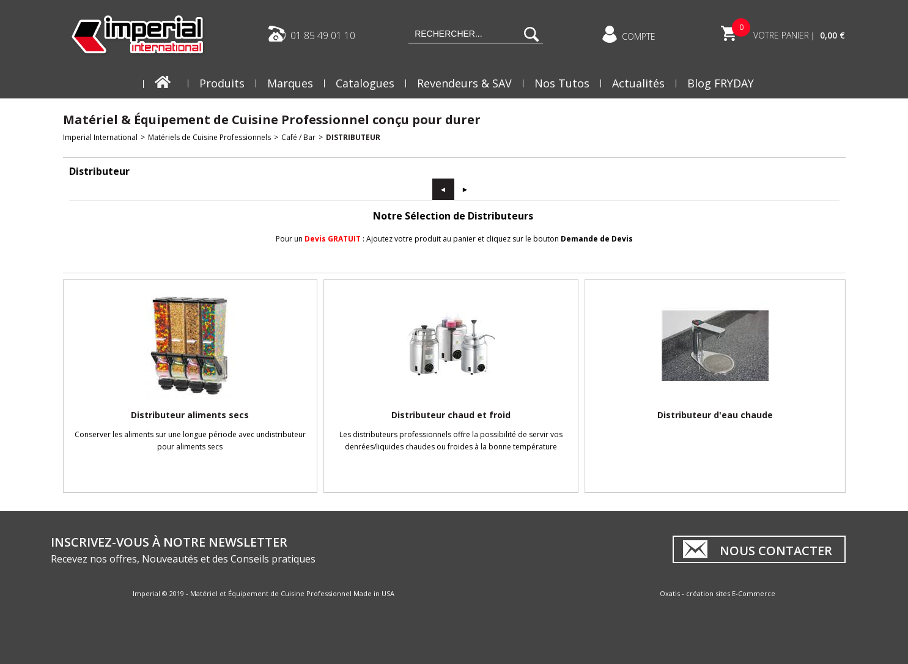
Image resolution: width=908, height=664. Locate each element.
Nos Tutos (561, 83)
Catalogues (365, 83)
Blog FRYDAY (720, 83)
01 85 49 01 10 (322, 35)
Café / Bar (298, 137)
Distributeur (353, 137)
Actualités (638, 83)
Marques (290, 83)
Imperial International (100, 137)
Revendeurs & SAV (464, 83)
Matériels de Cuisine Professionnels (209, 137)
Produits (222, 83)
